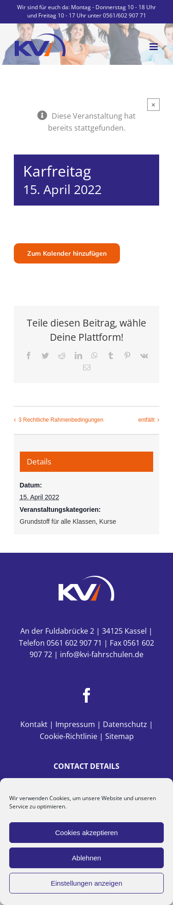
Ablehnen (86, 858)
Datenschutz (125, 724)
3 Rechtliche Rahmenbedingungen (60, 420)
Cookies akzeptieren (86, 832)
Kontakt (34, 724)
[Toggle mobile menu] (154, 47)
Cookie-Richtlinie (68, 736)
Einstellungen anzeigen (86, 883)
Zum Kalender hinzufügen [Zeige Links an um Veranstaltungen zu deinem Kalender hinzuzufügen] (67, 253)
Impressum (75, 724)
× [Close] (153, 105)
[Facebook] (86, 695)
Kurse (107, 521)
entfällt (146, 420)
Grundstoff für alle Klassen (58, 521)
